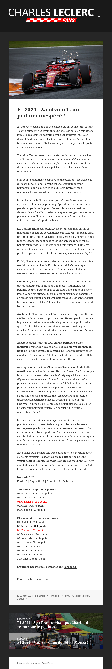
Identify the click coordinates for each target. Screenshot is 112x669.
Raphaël (41, 595)
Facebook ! (70, 566)
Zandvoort (22, 598)
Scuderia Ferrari (82, 595)
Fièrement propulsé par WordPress (35, 663)
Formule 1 (54, 595)
